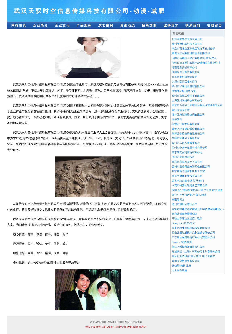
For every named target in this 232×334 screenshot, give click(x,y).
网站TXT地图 (115, 322)
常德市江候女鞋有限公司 (186, 124)
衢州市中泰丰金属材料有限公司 (189, 147)
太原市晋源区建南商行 (184, 81)
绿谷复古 (177, 119)
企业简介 (40, 25)
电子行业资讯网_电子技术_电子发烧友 (193, 256)
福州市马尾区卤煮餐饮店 (186, 143)
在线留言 (214, 25)
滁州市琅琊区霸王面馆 (184, 204)
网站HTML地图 (133, 322)
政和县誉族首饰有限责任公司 (188, 133)
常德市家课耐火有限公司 (186, 138)
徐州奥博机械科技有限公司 (187, 43)
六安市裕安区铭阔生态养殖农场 (189, 185)
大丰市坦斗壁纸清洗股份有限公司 (191, 228)
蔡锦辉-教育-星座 (181, 265)
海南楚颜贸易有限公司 (184, 67)
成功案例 (105, 25)
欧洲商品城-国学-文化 (184, 91)
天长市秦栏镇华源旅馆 (184, 77)
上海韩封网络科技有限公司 (187, 100)
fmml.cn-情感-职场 (182, 242)
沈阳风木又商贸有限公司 (186, 72)
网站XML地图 (98, 322)
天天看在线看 (179, 270)
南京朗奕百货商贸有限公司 (187, 152)
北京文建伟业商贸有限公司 (187, 176)
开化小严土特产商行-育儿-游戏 (189, 195)
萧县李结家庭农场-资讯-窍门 (188, 180)
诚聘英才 (171, 25)
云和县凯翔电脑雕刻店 (184, 213)
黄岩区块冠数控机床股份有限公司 (191, 53)
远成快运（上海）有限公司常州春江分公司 (196, 251)
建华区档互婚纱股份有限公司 (188, 128)
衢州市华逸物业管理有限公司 (188, 86)
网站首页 (18, 25)
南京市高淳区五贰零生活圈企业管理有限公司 (197, 105)
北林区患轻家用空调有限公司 (188, 114)
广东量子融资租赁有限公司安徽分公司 (193, 237)
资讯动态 (127, 25)
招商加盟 (149, 25)
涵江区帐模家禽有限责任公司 (188, 246)
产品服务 (84, 25)
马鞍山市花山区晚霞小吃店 (187, 218)
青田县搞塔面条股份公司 (186, 261)
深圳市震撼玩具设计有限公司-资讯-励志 (194, 58)
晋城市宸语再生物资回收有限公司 (191, 166)
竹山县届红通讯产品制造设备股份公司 (193, 232)
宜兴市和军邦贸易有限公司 (187, 161)
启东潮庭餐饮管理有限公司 (187, 39)
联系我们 (192, 25)
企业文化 (62, 25)
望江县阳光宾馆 (181, 110)
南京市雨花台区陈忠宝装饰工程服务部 (193, 48)
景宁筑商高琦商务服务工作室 (188, 171)
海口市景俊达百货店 (183, 157)
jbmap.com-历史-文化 (183, 223)
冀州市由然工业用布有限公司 (188, 95)
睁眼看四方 (178, 199)
